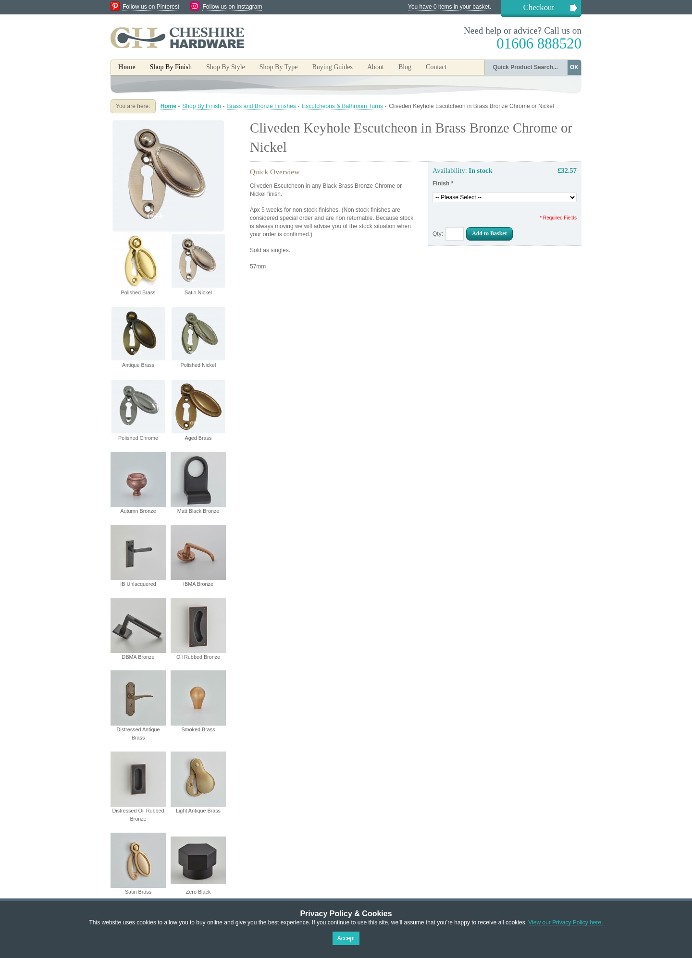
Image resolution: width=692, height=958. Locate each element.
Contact (436, 67)
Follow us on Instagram (232, 6)
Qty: (437, 233)
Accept (346, 938)
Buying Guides (332, 67)
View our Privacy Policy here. (565, 922)
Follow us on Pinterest (151, 6)
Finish (442, 183)
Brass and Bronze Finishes (261, 106)
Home (127, 67)
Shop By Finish (201, 106)
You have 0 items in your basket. (449, 6)
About (375, 67)
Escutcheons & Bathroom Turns (342, 106)
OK (574, 67)
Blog (404, 67)
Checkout (538, 7)
